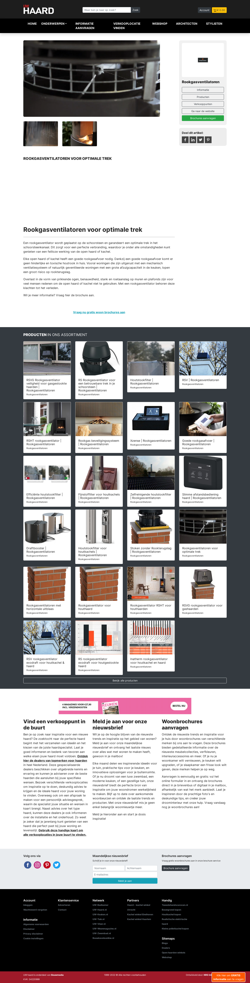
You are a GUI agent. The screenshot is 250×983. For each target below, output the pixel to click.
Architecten (186, 23)
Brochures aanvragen (203, 118)
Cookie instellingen (33, 938)
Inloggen (27, 905)
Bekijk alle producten (125, 680)
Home (32, 23)
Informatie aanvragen (84, 26)
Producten (203, 96)
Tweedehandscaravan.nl (175, 905)
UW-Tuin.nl (98, 919)
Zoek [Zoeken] (135, 9)
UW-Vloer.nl (99, 924)
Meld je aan (125, 880)
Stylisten (214, 23)
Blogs (165, 943)
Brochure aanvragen (175, 868)
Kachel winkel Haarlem (139, 919)
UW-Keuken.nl (100, 914)
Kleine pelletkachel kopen (175, 928)
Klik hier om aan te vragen (228, 977)
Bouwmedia (57, 975)
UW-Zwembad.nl (102, 933)
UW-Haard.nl (100, 909)
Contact (62, 909)
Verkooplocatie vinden (126, 26)
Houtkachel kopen (171, 914)
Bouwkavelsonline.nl (103, 938)
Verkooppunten (203, 104)
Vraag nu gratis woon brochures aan (99, 312)
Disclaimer (29, 929)
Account (204, 10)
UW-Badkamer (100, 905)
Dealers (166, 947)
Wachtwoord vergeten (35, 909)
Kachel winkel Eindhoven (140, 914)
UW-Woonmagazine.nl (104, 928)
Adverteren (64, 905)
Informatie (203, 89)
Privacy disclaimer (33, 933)
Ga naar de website (202, 111)
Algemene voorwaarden (36, 924)
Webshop (159, 23)
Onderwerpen (53, 23)
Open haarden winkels (173, 952)
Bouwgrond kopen (171, 909)
